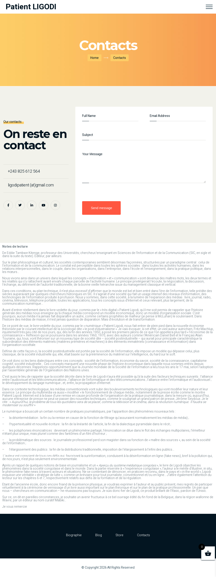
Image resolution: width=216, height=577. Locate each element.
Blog (98, 535)
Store (119, 535)
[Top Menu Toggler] (209, 7)
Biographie (74, 535)
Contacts (143, 535)
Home (94, 58)
